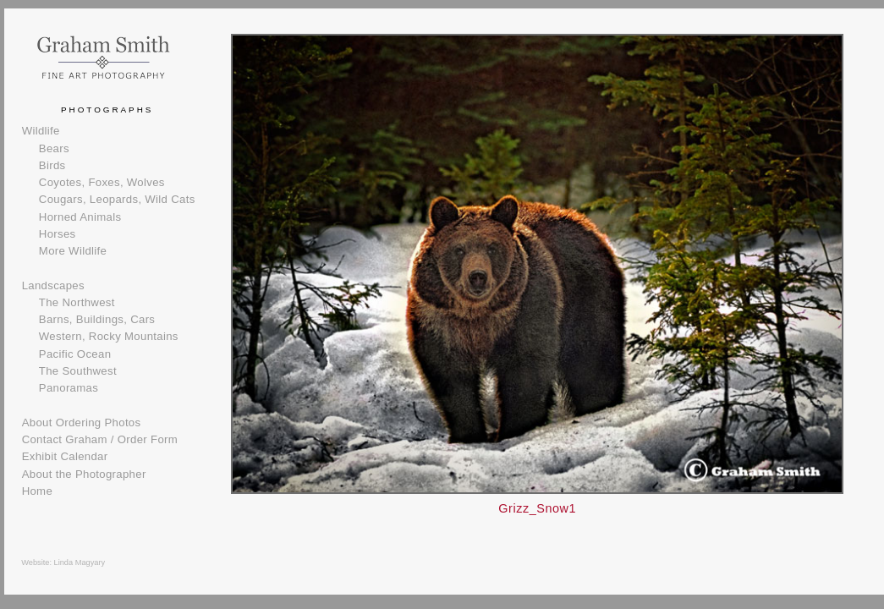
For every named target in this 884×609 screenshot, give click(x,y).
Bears (54, 148)
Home (37, 491)
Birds (52, 165)
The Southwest (78, 371)
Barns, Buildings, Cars (97, 319)
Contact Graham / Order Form (100, 439)
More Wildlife (73, 250)
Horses (57, 234)
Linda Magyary (80, 562)
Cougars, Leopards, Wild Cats (117, 199)
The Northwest (77, 302)
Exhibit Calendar (65, 456)
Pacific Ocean (75, 354)
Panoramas (68, 387)
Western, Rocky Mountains (108, 336)
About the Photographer (84, 474)
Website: (37, 562)
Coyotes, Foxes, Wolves (102, 182)
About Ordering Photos (81, 422)
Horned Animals (80, 217)
